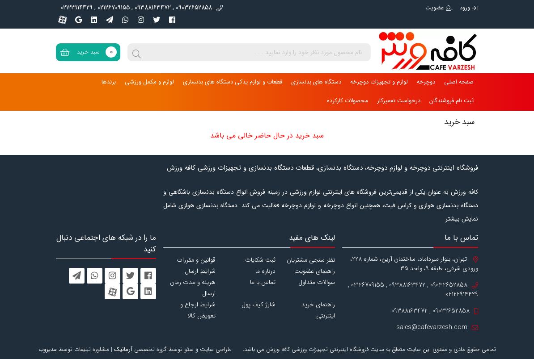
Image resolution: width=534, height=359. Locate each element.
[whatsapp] (125, 19)
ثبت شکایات (260, 260)
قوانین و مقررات (196, 260)
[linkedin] (94, 19)
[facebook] (172, 19)
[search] (136, 52)
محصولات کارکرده (347, 100)
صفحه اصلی (459, 82)
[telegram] (109, 19)
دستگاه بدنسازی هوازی (208, 205)
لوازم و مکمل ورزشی (149, 82)
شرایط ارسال (200, 271)
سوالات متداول (316, 282)
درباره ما (265, 271)
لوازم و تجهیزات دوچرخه (379, 82)
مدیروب (47, 349)
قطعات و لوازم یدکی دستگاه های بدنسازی (232, 82)
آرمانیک (123, 349)
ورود (469, 8)
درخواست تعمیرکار (398, 100)
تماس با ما (262, 282)
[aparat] (62, 19)
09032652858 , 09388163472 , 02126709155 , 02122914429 (141, 8)
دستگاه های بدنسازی (316, 82)
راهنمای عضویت (314, 271)
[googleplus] (78, 19)
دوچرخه (426, 82)
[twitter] (156, 19)
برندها (109, 82)
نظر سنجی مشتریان (311, 260)
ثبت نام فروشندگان (451, 100)
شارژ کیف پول (258, 304)
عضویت (439, 8)
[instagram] (141, 19)
